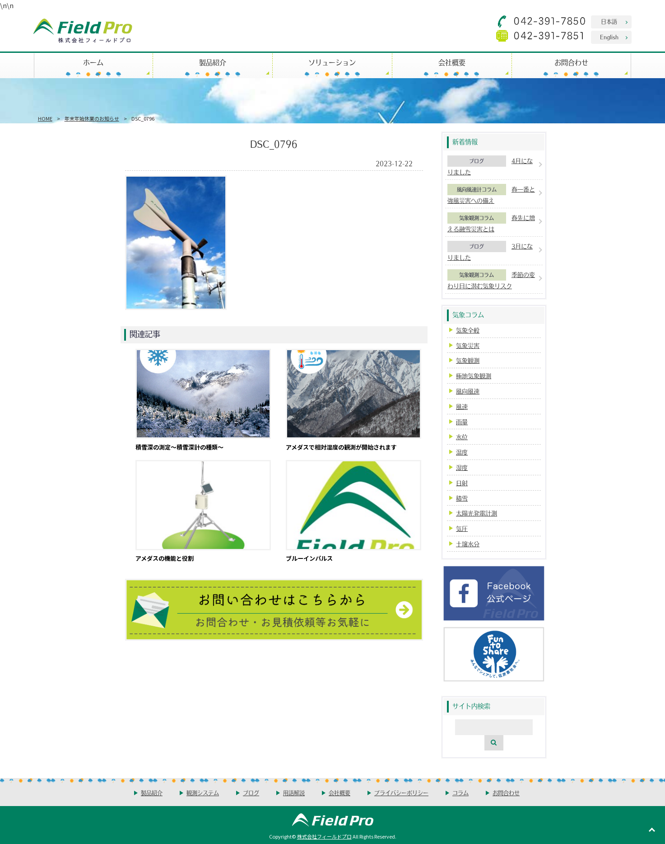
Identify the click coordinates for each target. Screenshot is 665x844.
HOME (45, 118)
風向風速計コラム (477, 189)
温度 (462, 452)
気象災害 (467, 345)
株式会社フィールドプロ (324, 836)
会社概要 (451, 62)
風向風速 (467, 391)
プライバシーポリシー (401, 792)
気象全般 (467, 330)
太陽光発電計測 (476, 513)
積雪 (462, 498)
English (609, 36)
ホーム (93, 62)
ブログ (476, 161)
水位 (462, 437)
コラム (460, 792)
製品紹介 (212, 62)
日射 (462, 483)
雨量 (462, 422)
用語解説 (294, 792)
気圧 (462, 528)
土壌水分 (467, 544)
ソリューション (332, 62)
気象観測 (467, 360)
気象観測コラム (476, 218)
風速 (462, 406)
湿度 (462, 467)
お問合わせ (571, 62)
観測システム (202, 792)
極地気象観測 (473, 376)
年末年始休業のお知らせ (92, 118)
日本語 (609, 21)
